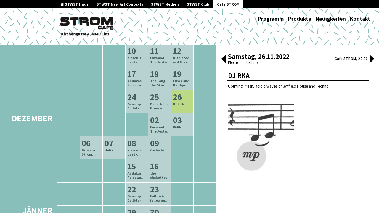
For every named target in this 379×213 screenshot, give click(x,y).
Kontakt (360, 18)
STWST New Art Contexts (120, 4)
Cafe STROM (228, 4)
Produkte (299, 18)
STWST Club (198, 4)
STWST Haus (74, 4)
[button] (223, 59)
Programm (271, 18)
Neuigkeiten (330, 18)
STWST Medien (165, 4)
